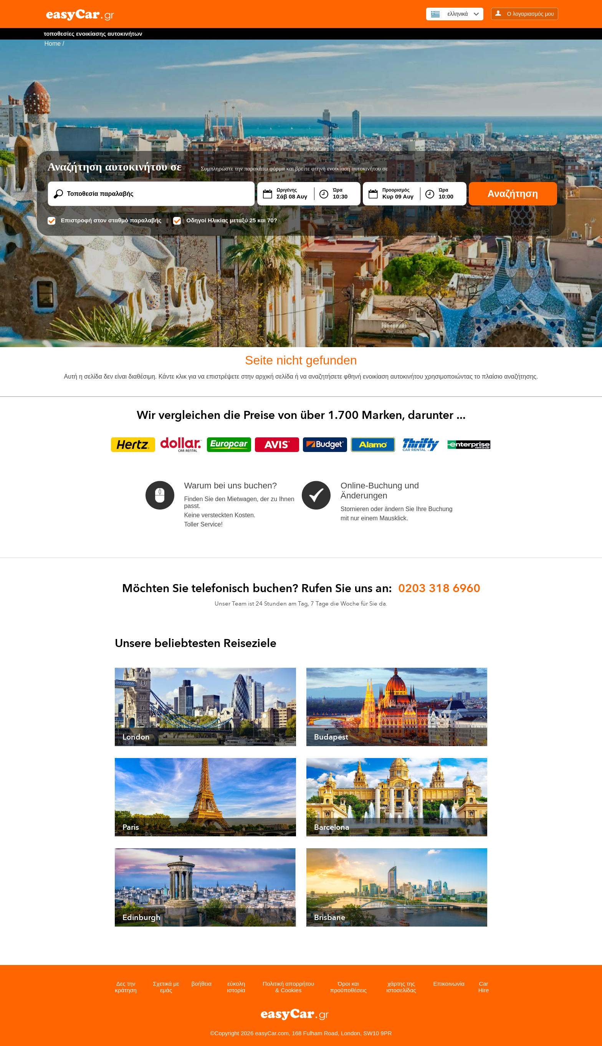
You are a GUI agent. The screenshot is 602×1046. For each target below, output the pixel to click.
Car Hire (483, 986)
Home (53, 43)
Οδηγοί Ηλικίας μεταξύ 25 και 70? (225, 220)
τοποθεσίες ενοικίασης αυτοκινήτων (93, 33)
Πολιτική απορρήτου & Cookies (288, 986)
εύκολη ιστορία (236, 986)
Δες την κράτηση (126, 986)
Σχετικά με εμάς (166, 986)
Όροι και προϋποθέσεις (348, 986)
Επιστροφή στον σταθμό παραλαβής (105, 220)
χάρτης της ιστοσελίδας (401, 986)
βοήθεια (202, 983)
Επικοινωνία (449, 983)
